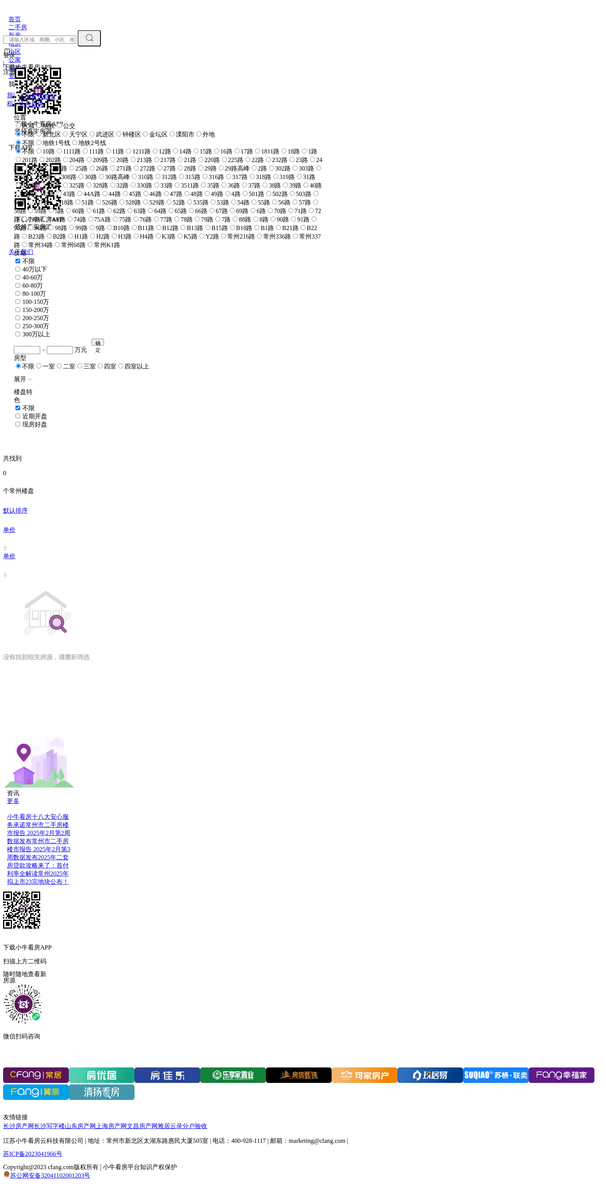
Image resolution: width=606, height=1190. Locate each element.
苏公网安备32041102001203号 (50, 1175)
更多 (13, 801)
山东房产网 (80, 1126)
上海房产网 (111, 1126)
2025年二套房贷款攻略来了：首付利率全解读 (38, 865)
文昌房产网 (142, 1126)
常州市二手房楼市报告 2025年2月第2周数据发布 (38, 833)
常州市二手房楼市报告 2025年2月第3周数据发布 (38, 849)
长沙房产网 (18, 1126)
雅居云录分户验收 (182, 1126)
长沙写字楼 (49, 1126)
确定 (97, 343)
